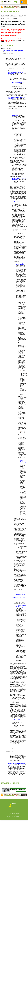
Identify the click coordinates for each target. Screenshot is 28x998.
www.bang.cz (18, 816)
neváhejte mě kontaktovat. (12, 18)
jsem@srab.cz (16, 806)
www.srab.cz (14, 816)
